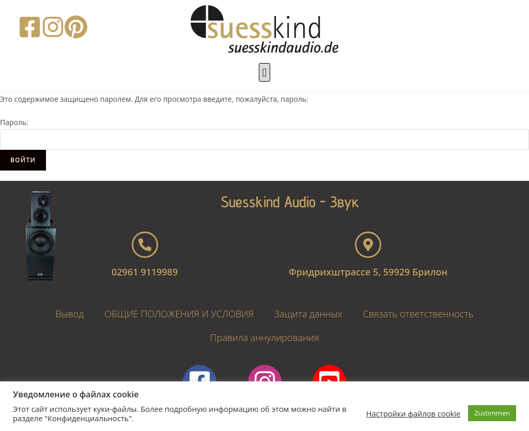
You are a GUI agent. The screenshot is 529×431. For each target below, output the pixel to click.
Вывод (69, 313)
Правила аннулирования (264, 337)
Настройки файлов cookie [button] (413, 413)
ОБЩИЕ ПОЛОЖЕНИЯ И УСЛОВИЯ (179, 313)
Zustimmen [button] (492, 413)
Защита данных (308, 313)
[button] (264, 72)
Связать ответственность (418, 313)
